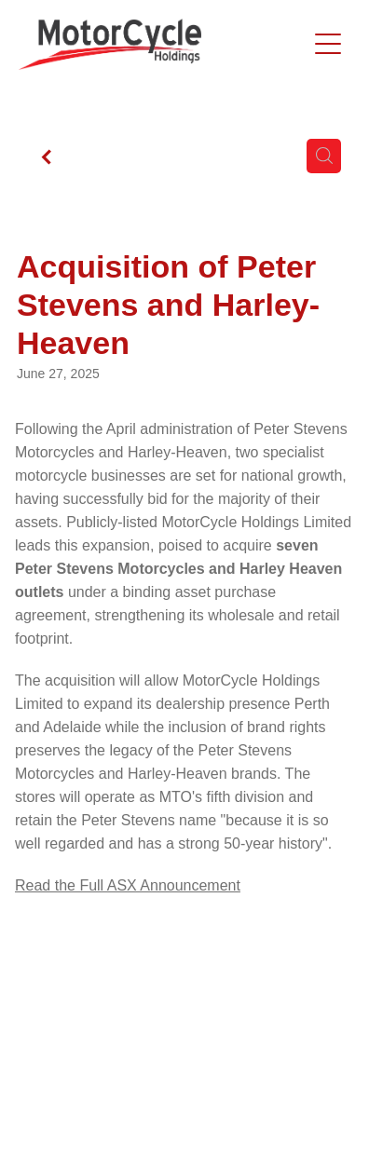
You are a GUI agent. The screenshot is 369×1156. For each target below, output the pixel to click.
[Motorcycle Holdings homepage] (162, 44)
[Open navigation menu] (328, 43)
